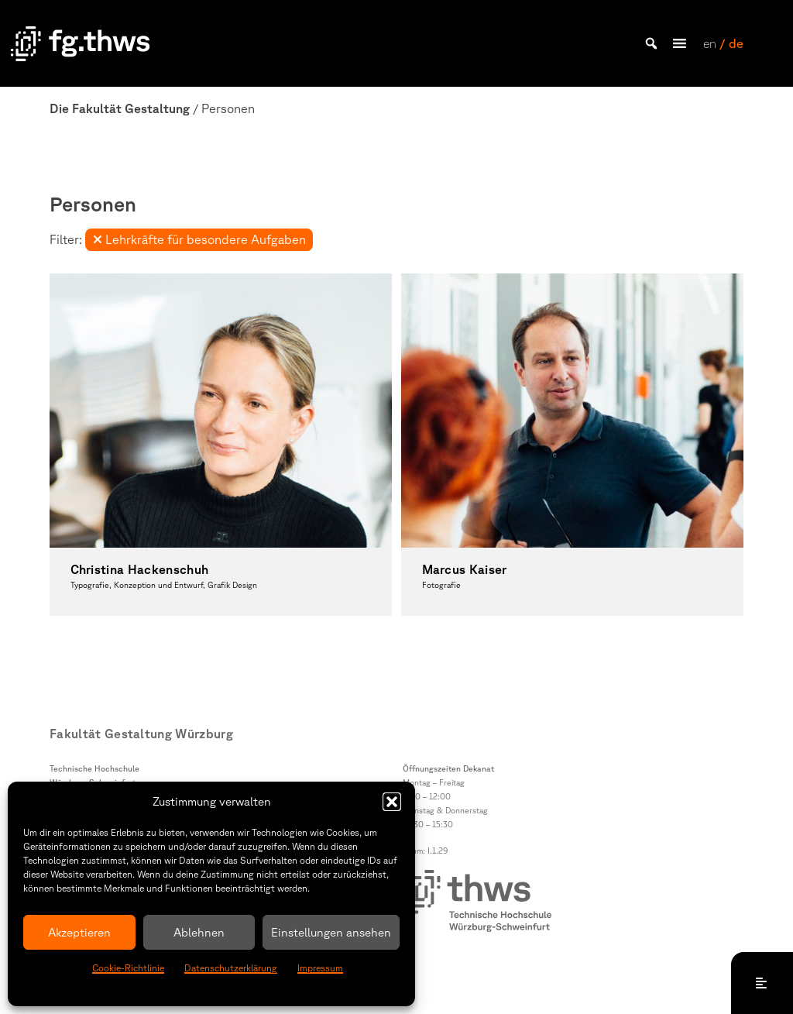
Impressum (320, 968)
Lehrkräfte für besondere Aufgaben (199, 239)
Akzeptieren (79, 932)
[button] (392, 801)
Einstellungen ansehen (331, 932)
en (709, 43)
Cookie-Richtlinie (128, 968)
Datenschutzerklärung (230, 968)
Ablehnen (199, 932)
